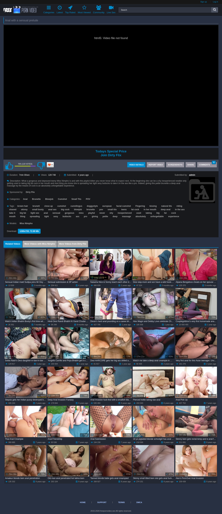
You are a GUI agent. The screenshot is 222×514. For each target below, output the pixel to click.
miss (81, 213)
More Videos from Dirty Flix (72, 244)
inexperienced (125, 213)
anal (46, 213)
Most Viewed (84, 9)
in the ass (180, 209)
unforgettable (157, 216)
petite (105, 216)
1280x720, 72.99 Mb (29, 231)
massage (126, 216)
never (102, 213)
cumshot (61, 206)
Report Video (155, 165)
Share (190, 165)
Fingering (140, 206)
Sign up (203, 2)
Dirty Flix (30, 192)
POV (88, 199)
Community (98, 9)
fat (165, 213)
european (107, 206)
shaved (12, 209)
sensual (56, 213)
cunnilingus (76, 206)
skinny (24, 209)
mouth (12, 216)
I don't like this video (41, 165)
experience (173, 216)
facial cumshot (123, 206)
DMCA (139, 502)
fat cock (135, 209)
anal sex (52, 209)
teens (124, 209)
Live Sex (111, 9)
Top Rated (70, 9)
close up (48, 206)
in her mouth (150, 209)
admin (192, 175)
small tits (112, 209)
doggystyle (92, 206)
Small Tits (76, 199)
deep (115, 216)
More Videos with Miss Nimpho (39, 244)
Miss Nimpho (26, 223)
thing (22, 216)
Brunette (36, 199)
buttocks (67, 216)
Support (101, 502)
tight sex (35, 213)
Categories (48, 9)
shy (111, 213)
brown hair (22, 206)
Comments (207, 164)
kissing (153, 206)
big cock (65, 209)
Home (83, 502)
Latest (60, 9)
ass (77, 216)
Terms (121, 502)
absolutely (140, 216)
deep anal (165, 209)
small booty (38, 209)
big (158, 213)
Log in (215, 2)
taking (149, 213)
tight (46, 216)
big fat (23, 213)
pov (101, 209)
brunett (36, 206)
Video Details (136, 165)
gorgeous (69, 213)
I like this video (9, 165)
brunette (91, 209)
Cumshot (62, 199)
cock (173, 213)
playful (91, 213)
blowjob (78, 209)
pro (85, 216)
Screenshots (175, 165)
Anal (25, 199)
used (138, 213)
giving (95, 216)
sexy (55, 216)
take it (12, 213)
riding (179, 206)
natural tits (166, 206)
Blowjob (49, 199)
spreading (35, 216)
